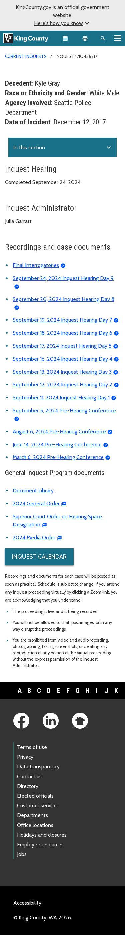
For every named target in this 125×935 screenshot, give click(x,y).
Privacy (25, 757)
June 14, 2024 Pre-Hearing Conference (57, 444)
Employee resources (40, 844)
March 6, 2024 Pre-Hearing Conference (58, 457)
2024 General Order (36, 503)
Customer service (37, 805)
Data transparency (38, 766)
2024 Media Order (34, 537)
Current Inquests (26, 56)
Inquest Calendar (39, 556)
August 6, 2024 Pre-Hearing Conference (59, 431)
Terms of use (32, 747)
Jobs (22, 854)
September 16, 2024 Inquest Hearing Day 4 (62, 359)
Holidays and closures (42, 835)
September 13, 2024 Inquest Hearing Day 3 (62, 372)
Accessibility (27, 903)
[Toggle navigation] (117, 38)
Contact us (29, 776)
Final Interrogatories (36, 265)
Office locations (35, 825)
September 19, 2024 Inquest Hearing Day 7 (62, 320)
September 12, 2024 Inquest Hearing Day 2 (62, 384)
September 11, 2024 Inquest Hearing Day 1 (61, 397)
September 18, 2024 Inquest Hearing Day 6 (62, 333)
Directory (27, 786)
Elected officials (35, 796)
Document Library (33, 490)
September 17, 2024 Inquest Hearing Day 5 (62, 346)
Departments (32, 815)
